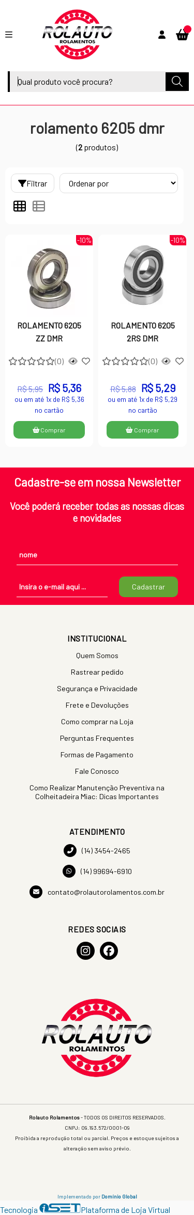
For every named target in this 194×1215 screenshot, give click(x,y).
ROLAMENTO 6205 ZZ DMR (49, 331)
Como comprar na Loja (97, 721)
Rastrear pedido (97, 671)
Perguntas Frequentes (97, 738)
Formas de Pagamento (97, 754)
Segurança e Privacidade (97, 688)
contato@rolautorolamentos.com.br (97, 891)
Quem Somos (97, 655)
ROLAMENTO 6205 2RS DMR (143, 331)
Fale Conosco (97, 771)
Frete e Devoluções (97, 704)
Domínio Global (119, 1196)
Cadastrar (148, 586)
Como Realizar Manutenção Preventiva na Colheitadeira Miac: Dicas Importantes (97, 792)
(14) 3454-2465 (97, 850)
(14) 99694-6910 (97, 871)
